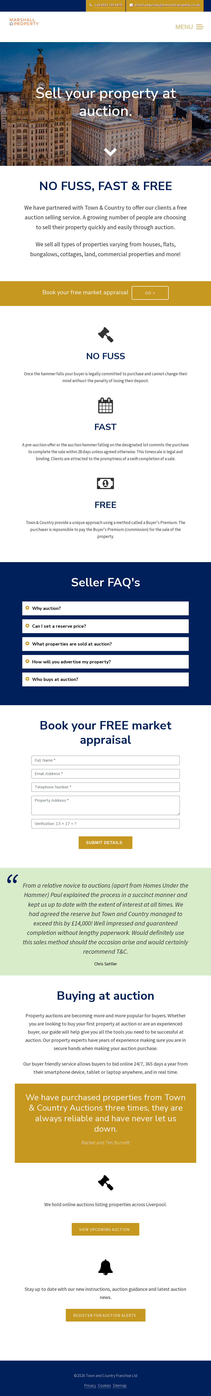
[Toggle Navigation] (188, 27)
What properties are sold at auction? (72, 644)
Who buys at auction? (55, 679)
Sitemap (120, 1385)
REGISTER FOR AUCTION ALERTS (107, 1315)
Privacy (90, 1385)
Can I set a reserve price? (59, 626)
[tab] (105, 608)
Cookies (104, 1385)
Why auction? (46, 608)
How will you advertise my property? (71, 662)
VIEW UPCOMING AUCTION (106, 1229)
